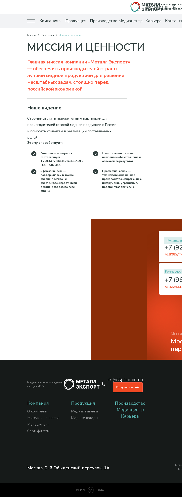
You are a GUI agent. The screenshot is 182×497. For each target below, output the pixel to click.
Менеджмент (38, 424)
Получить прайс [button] (127, 387)
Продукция (75, 21)
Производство (103, 21)
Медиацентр (130, 21)
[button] (31, 21)
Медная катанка (84, 411)
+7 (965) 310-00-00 (125, 380)
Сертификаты (38, 431)
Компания (38, 403)
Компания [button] (48, 21)
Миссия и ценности (43, 417)
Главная (31, 35)
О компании (48, 35)
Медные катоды (84, 417)
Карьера (153, 21)
